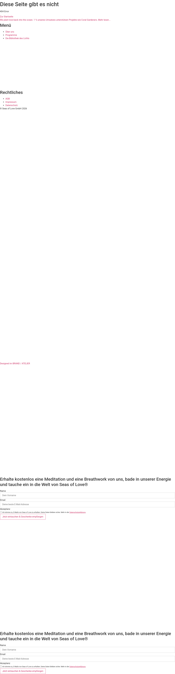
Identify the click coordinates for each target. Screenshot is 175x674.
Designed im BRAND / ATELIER (15, 363)
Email (2, 500)
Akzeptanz (5, 509)
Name (3, 491)
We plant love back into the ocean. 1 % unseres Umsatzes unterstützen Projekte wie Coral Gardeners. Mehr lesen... (55, 20)
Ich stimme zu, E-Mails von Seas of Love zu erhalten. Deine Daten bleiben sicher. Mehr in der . (44, 512)
